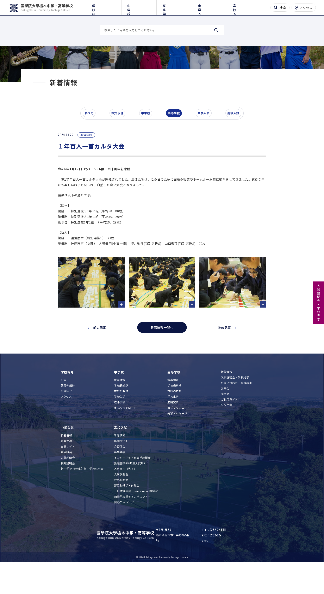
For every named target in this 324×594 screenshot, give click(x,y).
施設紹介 (66, 420)
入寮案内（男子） (125, 498)
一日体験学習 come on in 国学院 (136, 520)
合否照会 (66, 481)
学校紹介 (103, 7)
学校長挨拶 (121, 415)
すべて (91, 144)
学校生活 (119, 425)
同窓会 (225, 423)
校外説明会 (68, 492)
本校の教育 (121, 420)
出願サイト (68, 475)
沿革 (63, 409)
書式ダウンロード (125, 437)
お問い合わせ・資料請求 (236, 412)
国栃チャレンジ (124, 531)
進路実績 (119, 431)
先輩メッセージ (177, 442)
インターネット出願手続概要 (132, 487)
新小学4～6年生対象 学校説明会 (82, 498)
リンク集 (226, 434)
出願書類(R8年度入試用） (130, 492)
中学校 (139, 7)
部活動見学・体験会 (126, 514)
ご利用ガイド (229, 429)
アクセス (66, 425)
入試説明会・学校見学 (319, 302)
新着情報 (119, 409)
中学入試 (209, 7)
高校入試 (244, 7)
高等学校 (174, 7)
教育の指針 (68, 415)
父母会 (225, 417)
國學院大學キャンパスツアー (132, 526)
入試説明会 (68, 487)
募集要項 (66, 470)
